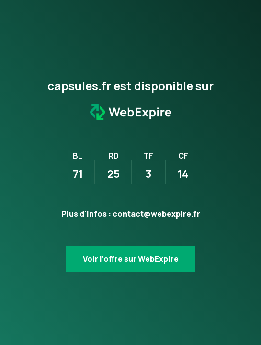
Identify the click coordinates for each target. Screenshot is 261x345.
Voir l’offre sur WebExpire (131, 258)
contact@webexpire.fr (156, 213)
